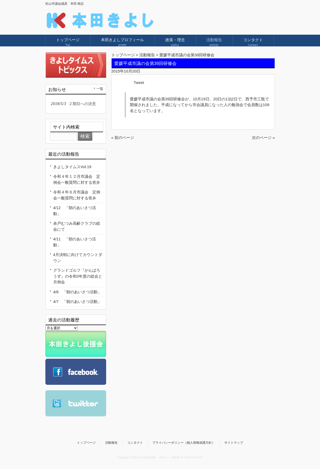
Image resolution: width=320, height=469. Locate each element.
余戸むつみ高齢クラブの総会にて (76, 226)
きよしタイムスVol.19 (72, 167)
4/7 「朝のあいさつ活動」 (77, 301)
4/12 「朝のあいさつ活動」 (74, 210)
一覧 (99, 89)
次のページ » (263, 137)
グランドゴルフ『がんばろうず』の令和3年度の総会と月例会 (77, 276)
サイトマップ (233, 442)
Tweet (139, 82)
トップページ (123, 55)
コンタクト (135, 442)
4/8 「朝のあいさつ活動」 (77, 292)
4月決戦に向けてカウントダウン (77, 257)
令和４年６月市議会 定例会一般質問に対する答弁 (76, 195)
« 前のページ (122, 137)
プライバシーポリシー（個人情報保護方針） (183, 442)
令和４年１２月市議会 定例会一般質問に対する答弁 (76, 179)
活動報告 (111, 442)
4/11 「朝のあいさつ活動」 (74, 242)
